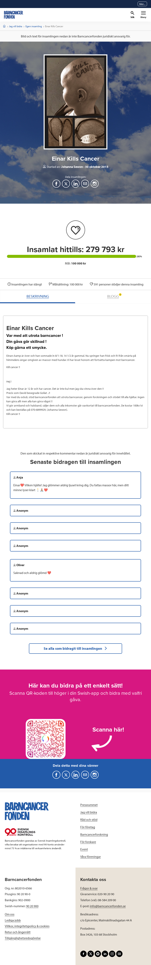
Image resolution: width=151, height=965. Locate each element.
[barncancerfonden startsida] (14, 15)
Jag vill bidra (15, 26)
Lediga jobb (13, 920)
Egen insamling (33, 26)
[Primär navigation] (143, 14)
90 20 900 (32, 906)
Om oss (9, 914)
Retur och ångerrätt (17, 932)
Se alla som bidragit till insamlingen (75, 648)
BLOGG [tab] (114, 296)
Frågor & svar (89, 888)
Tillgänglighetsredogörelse (23, 938)
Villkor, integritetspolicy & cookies (27, 926)
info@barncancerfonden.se (108, 906)
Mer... (142, 4)
